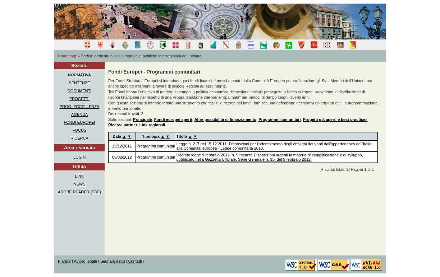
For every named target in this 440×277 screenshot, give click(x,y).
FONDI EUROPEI (79, 122)
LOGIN (79, 157)
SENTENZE (79, 83)
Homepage (67, 56)
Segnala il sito (112, 261)
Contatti (135, 261)
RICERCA (79, 138)
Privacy (64, 261)
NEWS (80, 184)
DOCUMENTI (80, 91)
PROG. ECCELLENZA (80, 106)
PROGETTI (79, 99)
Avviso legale (85, 261)
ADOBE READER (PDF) (79, 192)
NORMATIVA (79, 75)
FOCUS (80, 130)
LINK (79, 176)
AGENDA (79, 114)
